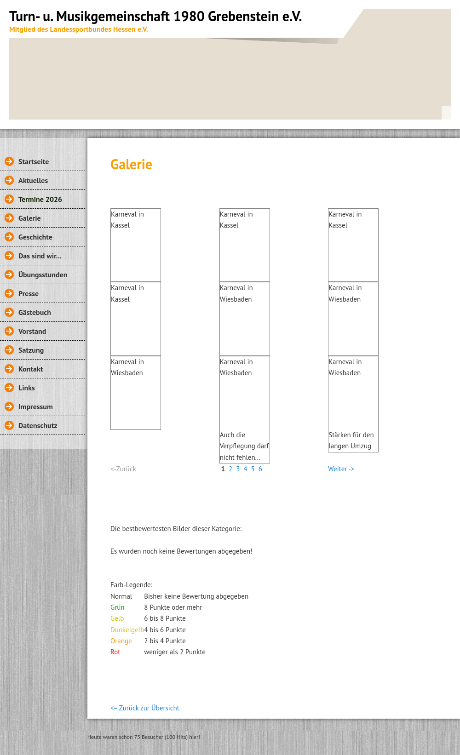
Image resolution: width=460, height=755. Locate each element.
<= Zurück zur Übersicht (144, 708)
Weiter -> (341, 468)
